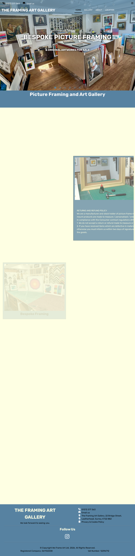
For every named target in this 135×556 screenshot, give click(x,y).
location (109, 10)
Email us (30, 3)
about (99, 10)
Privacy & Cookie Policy (93, 522)
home (78, 10)
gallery (88, 10)
